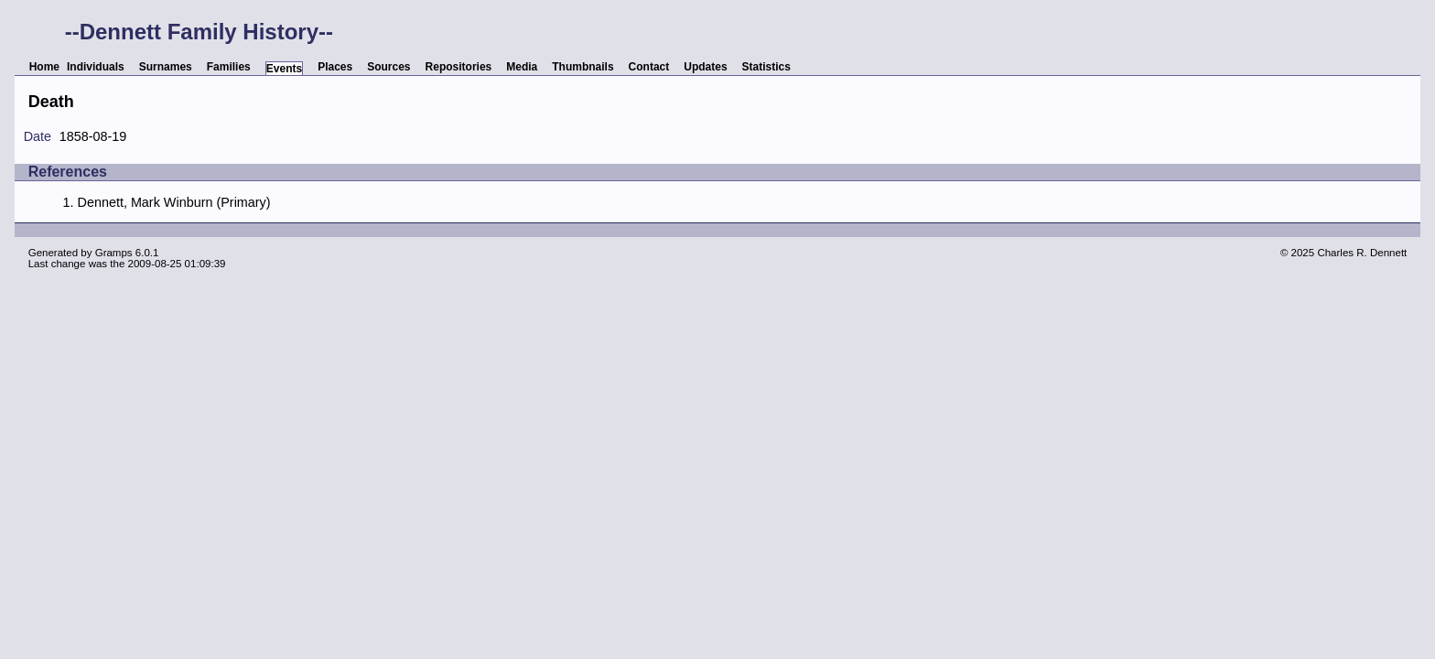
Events (284, 68)
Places (335, 66)
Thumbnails (582, 66)
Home (44, 66)
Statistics (766, 66)
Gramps (114, 252)
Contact (649, 66)
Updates (705, 66)
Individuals (95, 66)
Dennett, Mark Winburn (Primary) (173, 202)
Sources (388, 66)
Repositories (459, 66)
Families (229, 66)
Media (521, 66)
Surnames (165, 66)
